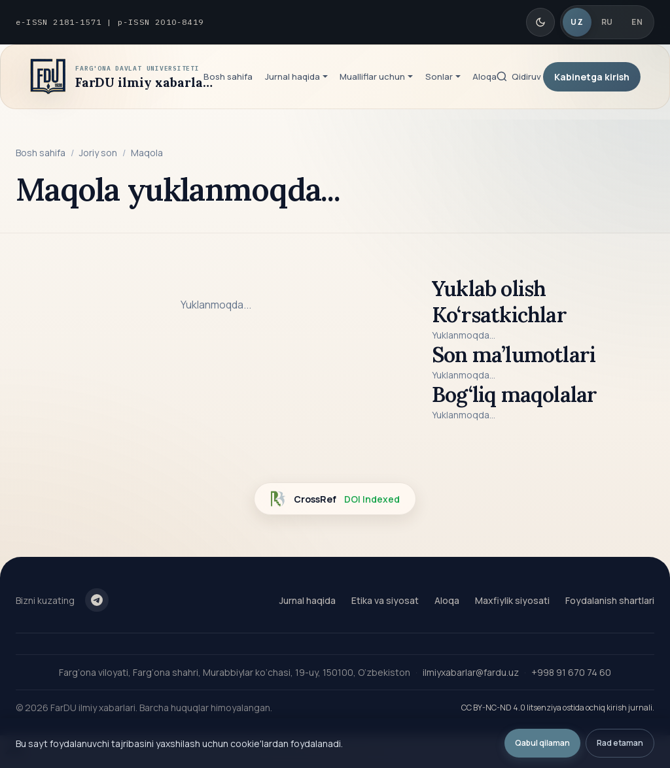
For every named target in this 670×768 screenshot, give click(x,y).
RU (607, 21)
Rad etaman (620, 742)
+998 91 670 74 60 (571, 672)
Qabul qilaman (542, 742)
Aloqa (484, 76)
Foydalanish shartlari (609, 600)
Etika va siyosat (385, 600)
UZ (577, 21)
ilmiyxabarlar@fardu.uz (471, 672)
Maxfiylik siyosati (512, 600)
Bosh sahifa (228, 76)
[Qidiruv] (518, 76)
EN (637, 21)
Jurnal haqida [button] (292, 76)
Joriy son (98, 152)
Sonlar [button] (439, 76)
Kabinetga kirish (591, 77)
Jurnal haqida (307, 600)
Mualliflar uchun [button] (372, 76)
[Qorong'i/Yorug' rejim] (540, 22)
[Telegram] (97, 600)
